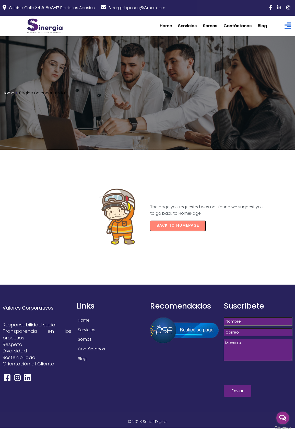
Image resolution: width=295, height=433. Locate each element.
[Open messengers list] (282, 418)
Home (8, 93)
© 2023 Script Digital (147, 422)
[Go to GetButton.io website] (283, 427)
